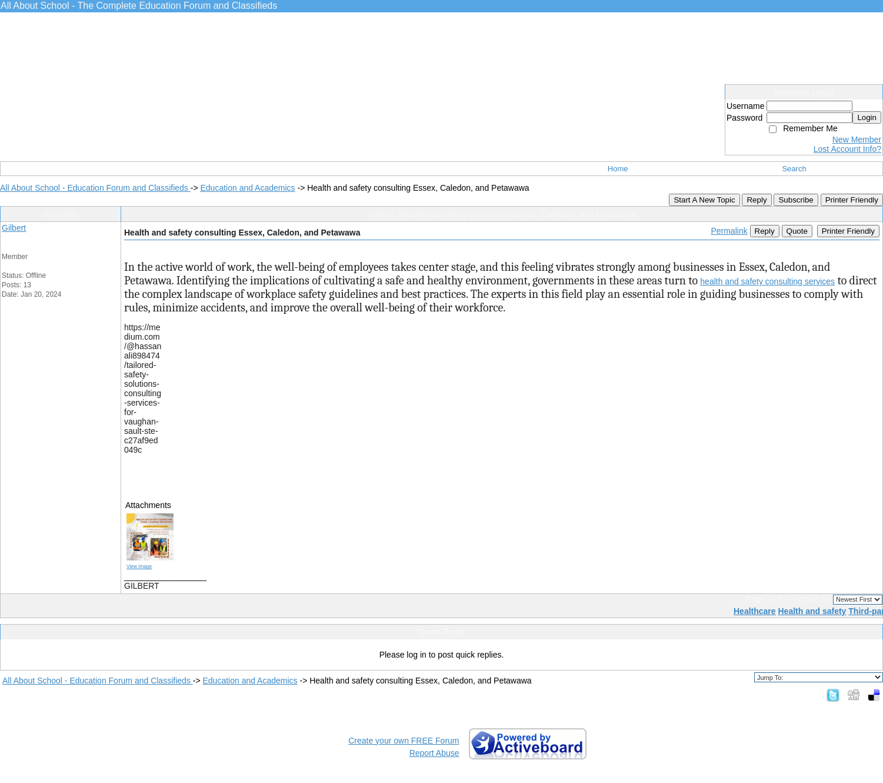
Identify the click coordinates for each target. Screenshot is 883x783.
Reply (757, 199)
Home (618, 168)
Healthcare (755, 611)
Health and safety (812, 611)
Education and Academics (247, 188)
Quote (797, 231)
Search (794, 168)
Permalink (729, 230)
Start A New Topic (704, 199)
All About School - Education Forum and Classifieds (95, 188)
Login (867, 117)
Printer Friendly (851, 199)
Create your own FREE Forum (403, 740)
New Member (856, 139)
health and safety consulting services (767, 281)
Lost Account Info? (847, 149)
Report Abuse (434, 753)
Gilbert (14, 228)
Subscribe (795, 199)
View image (139, 566)
